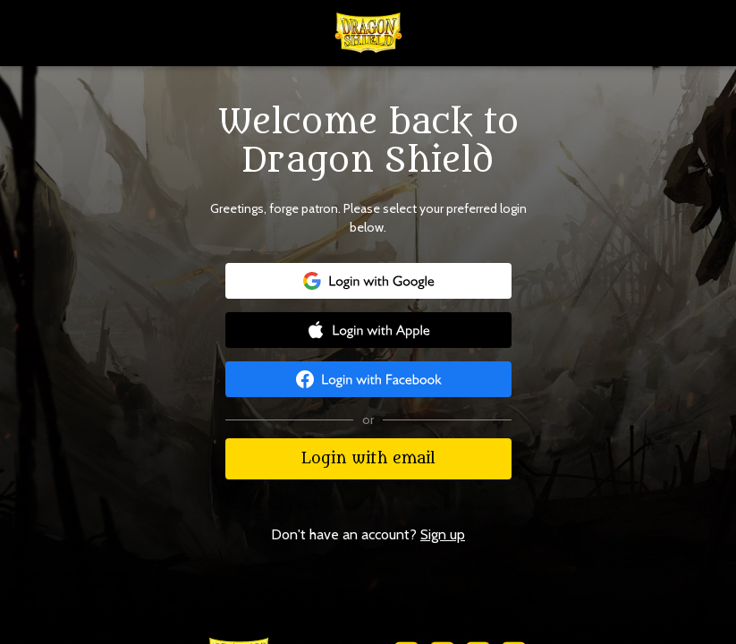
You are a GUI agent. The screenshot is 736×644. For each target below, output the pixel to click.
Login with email (368, 459)
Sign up (442, 534)
